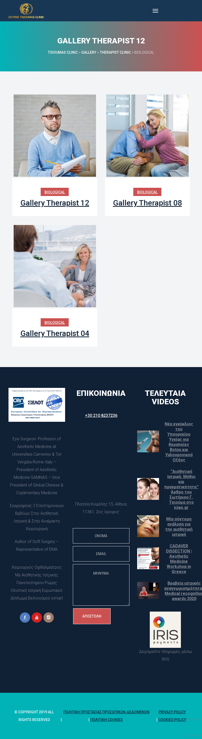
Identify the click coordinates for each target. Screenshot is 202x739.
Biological (55, 192)
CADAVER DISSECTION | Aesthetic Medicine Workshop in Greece (179, 559)
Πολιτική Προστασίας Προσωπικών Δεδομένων (106, 712)
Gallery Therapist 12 (54, 202)
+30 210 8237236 (101, 415)
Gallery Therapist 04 (54, 333)
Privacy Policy (172, 712)
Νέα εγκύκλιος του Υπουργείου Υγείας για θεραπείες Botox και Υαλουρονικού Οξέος (179, 442)
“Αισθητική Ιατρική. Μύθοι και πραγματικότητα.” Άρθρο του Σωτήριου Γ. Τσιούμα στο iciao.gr (181, 489)
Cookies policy (172, 720)
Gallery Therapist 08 (147, 202)
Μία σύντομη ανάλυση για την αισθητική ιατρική (178, 527)
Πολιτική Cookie (106, 720)
